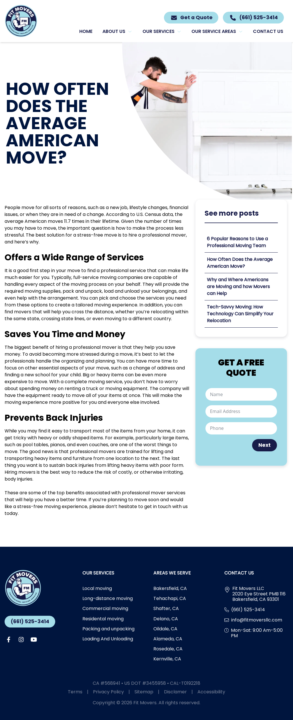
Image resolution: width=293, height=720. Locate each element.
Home (85, 31)
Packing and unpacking (108, 628)
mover (109, 347)
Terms (80, 691)
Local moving (97, 588)
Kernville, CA (167, 659)
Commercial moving (105, 608)
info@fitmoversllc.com (256, 620)
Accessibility (211, 691)
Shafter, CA (166, 608)
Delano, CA (165, 618)
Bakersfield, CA (170, 588)
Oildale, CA (165, 628)
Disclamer (180, 691)
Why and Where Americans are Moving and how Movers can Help (238, 286)
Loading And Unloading (107, 639)
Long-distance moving (107, 598)
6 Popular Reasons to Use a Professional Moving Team (237, 242)
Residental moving (103, 618)
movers (26, 472)
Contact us (268, 31)
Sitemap (149, 691)
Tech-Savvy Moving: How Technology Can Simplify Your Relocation (240, 314)
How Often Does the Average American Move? (240, 262)
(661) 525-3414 (30, 621)
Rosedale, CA (168, 649)
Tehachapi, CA (169, 598)
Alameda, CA (167, 639)
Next (264, 445)
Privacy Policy (113, 691)
